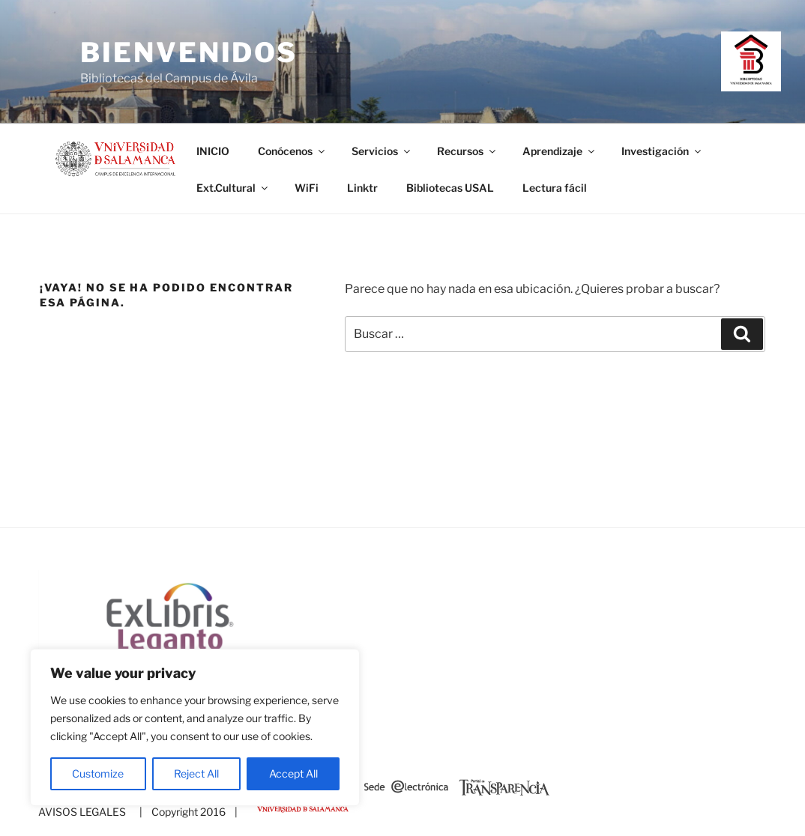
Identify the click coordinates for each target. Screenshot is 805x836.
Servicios (382, 151)
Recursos (467, 151)
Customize (98, 773)
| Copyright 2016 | (186, 811)
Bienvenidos (189, 52)
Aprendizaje (559, 151)
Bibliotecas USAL (450, 187)
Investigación (662, 151)
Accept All (293, 773)
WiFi (307, 187)
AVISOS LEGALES (82, 811)
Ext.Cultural (233, 187)
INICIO (212, 151)
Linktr (362, 187)
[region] (195, 727)
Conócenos (292, 151)
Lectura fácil (554, 187)
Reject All (196, 773)
